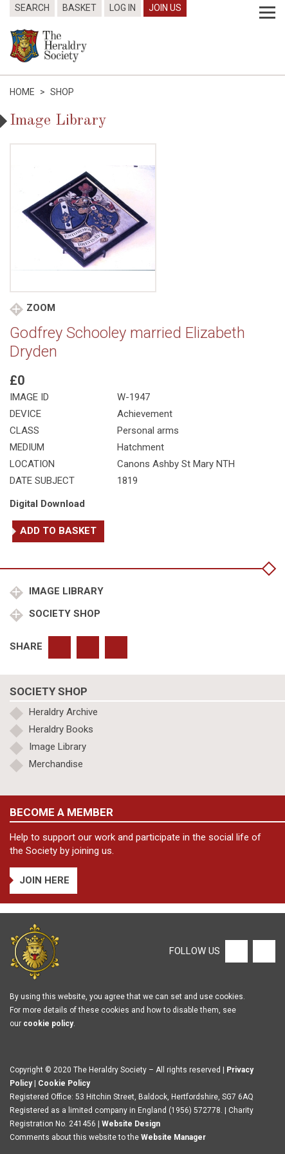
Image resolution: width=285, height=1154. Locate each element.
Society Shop (63, 613)
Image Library (65, 591)
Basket (79, 8)
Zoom (40, 308)
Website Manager (173, 1137)
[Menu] (267, 12)
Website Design (131, 1123)
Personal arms (148, 430)
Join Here (44, 880)
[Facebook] (236, 950)
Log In (122, 8)
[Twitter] (262, 950)
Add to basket (58, 531)
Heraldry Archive (63, 712)
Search (32, 8)
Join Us (165, 8)
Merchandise (56, 764)
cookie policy (48, 1023)
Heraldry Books (61, 729)
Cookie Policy (64, 1083)
